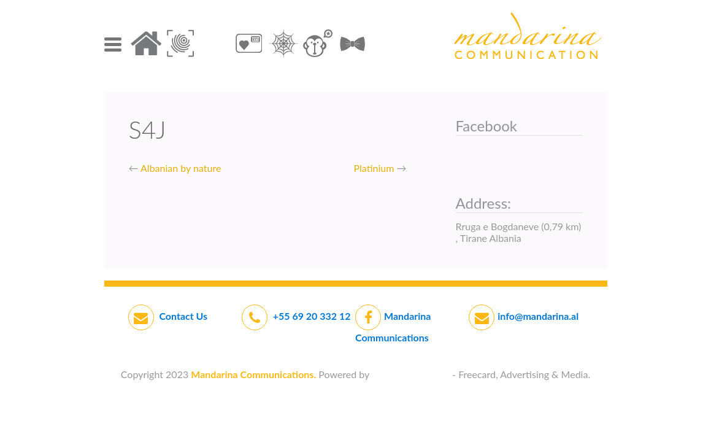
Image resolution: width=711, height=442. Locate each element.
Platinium (374, 168)
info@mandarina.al (538, 316)
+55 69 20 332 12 (312, 316)
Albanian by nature (180, 168)
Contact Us (182, 316)
